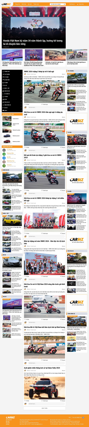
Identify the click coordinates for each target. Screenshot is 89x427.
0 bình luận (45, 104)
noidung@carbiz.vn (38, 424)
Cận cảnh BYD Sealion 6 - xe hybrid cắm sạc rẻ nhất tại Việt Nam (17, 249)
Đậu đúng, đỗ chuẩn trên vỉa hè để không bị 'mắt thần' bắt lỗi (81, 168)
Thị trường (5, 7)
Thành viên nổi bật (7, 146)
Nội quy (7, 421)
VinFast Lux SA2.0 (16, 141)
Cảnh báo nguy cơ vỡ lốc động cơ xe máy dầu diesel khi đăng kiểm (81, 151)
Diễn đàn (24, 4)
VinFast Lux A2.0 (16, 135)
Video (5, 110)
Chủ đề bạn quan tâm (8, 114)
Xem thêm (44, 408)
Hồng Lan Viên (10, 153)
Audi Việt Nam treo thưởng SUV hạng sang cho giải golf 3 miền (81, 343)
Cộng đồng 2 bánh (72, 316)
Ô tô (4, 172)
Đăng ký (73, 4)
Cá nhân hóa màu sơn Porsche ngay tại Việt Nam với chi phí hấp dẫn (81, 290)
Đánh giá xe (6, 91)
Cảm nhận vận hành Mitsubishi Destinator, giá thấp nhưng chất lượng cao (12, 185)
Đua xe (5, 107)
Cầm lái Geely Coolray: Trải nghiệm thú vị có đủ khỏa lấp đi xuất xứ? (17, 244)
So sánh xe (6, 94)
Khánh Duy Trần (10, 161)
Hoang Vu (9, 164)
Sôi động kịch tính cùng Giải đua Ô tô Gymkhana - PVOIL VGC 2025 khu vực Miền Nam (12, 63)
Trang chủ (17, 4)
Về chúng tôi (9, 419)
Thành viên (36, 4)
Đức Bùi (8, 157)
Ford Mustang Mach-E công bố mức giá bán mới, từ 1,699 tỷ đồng (81, 97)
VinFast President (16, 130)
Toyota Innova (15, 118)
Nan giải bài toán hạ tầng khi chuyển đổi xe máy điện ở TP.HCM (81, 210)
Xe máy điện (70, 194)
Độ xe (5, 99)
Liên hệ (7, 424)
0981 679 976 (27, 424)
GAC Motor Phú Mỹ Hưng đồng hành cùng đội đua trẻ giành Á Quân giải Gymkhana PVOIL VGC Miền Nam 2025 (33, 63)
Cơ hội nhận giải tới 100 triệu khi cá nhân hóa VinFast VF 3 (17, 279)
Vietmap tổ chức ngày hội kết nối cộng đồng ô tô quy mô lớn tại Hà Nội (81, 338)
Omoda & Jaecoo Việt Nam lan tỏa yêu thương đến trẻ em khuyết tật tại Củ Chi (77, 266)
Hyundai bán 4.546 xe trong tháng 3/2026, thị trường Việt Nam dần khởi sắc (76, 86)
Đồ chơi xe (5, 257)
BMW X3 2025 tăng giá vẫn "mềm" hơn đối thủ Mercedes (16, 196)
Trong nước (70, 73)
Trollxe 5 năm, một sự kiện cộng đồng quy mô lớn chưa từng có (81, 333)
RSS (70, 417)
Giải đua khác (6, 299)
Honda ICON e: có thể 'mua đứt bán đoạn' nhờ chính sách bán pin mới (81, 216)
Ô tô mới (5, 77)
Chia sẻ (63, 104)
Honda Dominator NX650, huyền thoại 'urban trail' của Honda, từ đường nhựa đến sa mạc (76, 284)
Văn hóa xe (6, 102)
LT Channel (9, 149)
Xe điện (5, 82)
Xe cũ (5, 85)
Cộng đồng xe (7, 105)
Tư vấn (5, 96)
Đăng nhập (80, 4)
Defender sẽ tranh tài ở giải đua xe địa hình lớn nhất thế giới (17, 324)
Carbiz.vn (60, 419)
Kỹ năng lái (70, 135)
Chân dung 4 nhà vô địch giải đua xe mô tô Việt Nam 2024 (16, 330)
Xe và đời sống (71, 253)
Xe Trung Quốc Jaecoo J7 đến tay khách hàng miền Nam (81, 349)
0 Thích (27, 104)
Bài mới (30, 4)
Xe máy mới (6, 80)
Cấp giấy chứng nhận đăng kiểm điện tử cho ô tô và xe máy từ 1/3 (81, 162)
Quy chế (8, 422)
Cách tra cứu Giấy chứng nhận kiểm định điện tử (81, 157)
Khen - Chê (6, 88)
